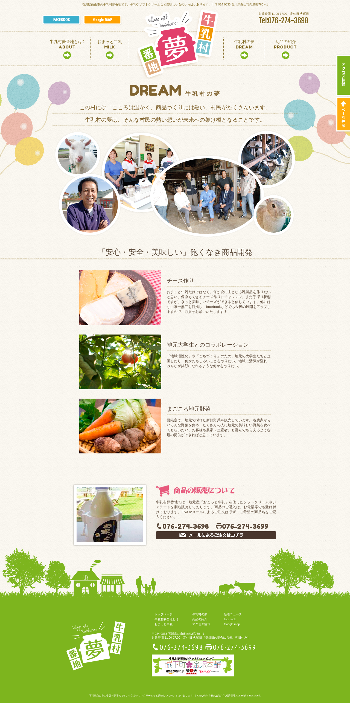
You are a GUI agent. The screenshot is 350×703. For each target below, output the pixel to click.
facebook (230, 619)
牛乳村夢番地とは (166, 619)
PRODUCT (285, 44)
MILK (109, 44)
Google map (232, 624)
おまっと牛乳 (163, 624)
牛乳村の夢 (199, 614)
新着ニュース (233, 614)
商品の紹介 (199, 619)
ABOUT (66, 44)
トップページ (163, 614)
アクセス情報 (201, 624)
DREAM (244, 44)
